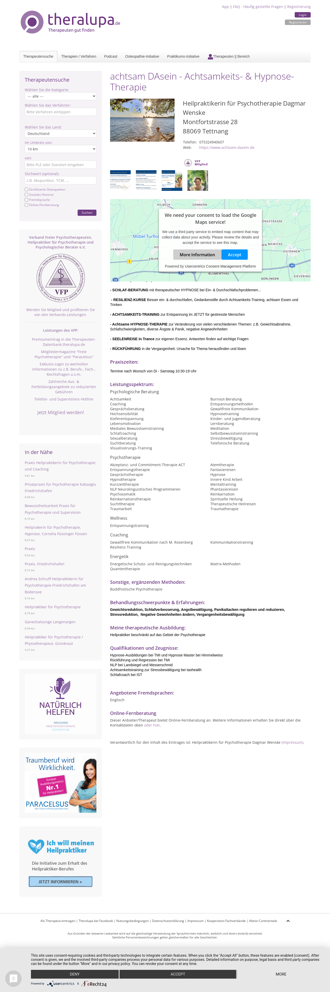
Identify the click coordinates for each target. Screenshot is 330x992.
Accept (234, 255)
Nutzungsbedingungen (132, 921)
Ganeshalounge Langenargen (50, 621)
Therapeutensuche (38, 56)
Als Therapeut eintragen (57, 921)
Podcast (110, 56)
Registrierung (299, 6)
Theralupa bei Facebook (96, 921)
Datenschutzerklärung (168, 921)
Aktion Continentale (263, 921)
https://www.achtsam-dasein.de (226, 147)
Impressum (195, 921)
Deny (75, 974)
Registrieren (298, 22)
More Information (197, 255)
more (281, 974)
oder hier (152, 725)
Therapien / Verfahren (78, 56)
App (225, 6)
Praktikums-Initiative (183, 56)
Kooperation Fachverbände (226, 921)
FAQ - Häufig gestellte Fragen (258, 6)
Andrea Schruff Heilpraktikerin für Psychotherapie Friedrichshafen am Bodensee (55, 585)
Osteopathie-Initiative (142, 56)
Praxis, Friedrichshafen (44, 563)
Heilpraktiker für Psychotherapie (53, 606)
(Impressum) (292, 742)
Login (303, 15)
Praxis (30, 548)
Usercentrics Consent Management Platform (220, 266)
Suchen (87, 212)
